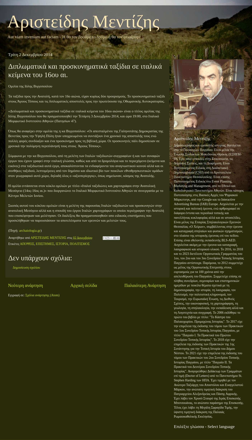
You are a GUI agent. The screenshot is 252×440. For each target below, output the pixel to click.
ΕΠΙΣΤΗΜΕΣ (45, 244)
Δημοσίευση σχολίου (26, 267)
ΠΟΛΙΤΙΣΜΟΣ (80, 244)
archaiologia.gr (30, 230)
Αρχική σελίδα (83, 285)
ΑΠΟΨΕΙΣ (27, 244)
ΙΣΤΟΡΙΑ (62, 244)
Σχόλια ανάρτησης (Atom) (42, 295)
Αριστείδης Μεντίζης (83, 21)
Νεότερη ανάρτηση (25, 285)
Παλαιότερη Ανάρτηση (145, 285)
